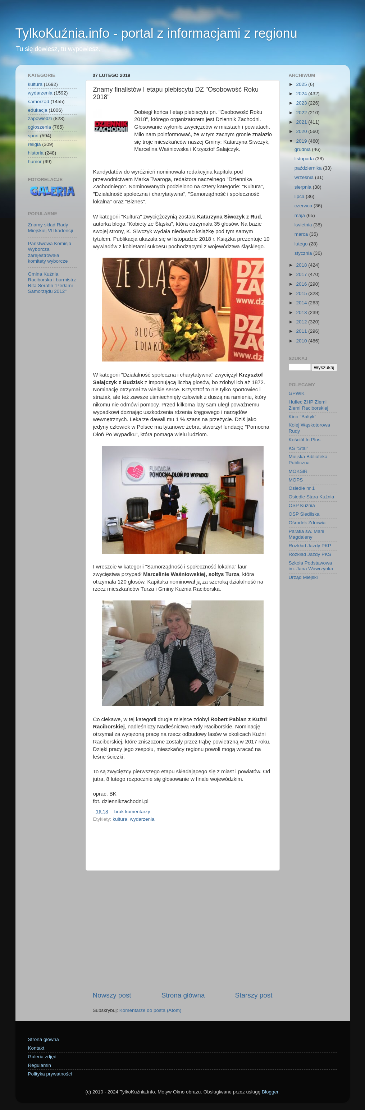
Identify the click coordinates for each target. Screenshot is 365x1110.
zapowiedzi (40, 118)
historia (36, 153)
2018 (302, 265)
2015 (302, 293)
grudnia (303, 149)
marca (302, 234)
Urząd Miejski (303, 577)
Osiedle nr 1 (302, 488)
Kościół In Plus (305, 439)
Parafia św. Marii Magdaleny (306, 534)
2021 (302, 122)
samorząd (38, 101)
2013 (302, 312)
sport (33, 135)
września (305, 177)
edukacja (37, 110)
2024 (302, 93)
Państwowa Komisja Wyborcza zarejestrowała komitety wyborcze (50, 252)
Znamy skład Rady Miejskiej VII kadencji (50, 227)
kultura (120, 819)
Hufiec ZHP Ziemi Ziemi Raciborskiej (308, 404)
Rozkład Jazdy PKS (310, 554)
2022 (302, 112)
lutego (302, 244)
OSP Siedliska (304, 514)
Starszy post (254, 995)
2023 (302, 103)
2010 (302, 341)
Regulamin (39, 1065)
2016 (302, 284)
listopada (305, 158)
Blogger (270, 1092)
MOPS (296, 480)
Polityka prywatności (50, 1074)
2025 (302, 84)
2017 (302, 274)
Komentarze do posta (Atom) (150, 1010)
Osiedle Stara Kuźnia (311, 496)
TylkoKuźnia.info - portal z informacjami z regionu (156, 33)
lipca (300, 196)
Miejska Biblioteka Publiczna (308, 459)
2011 (302, 331)
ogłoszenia (39, 127)
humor (35, 161)
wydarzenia (142, 819)
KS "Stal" (299, 448)
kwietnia (304, 224)
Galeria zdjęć (42, 1056)
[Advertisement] (183, 930)
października (309, 168)
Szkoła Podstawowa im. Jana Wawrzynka (311, 565)
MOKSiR (298, 471)
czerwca (304, 205)
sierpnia (304, 187)
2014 (302, 302)
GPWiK (297, 393)
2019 (302, 141)
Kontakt (36, 1048)
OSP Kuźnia (302, 505)
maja (300, 215)
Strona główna (183, 995)
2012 (302, 321)
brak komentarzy (132, 811)
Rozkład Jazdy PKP (310, 545)
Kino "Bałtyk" (302, 416)
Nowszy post (112, 995)
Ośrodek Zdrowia (307, 522)
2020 (302, 131)
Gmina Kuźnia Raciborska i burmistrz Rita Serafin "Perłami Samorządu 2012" (52, 282)
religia (34, 144)
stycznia (304, 253)
